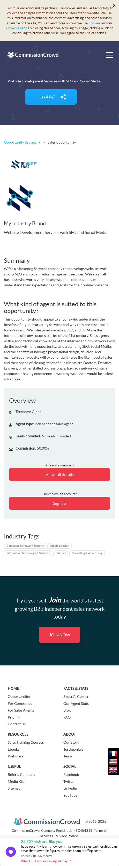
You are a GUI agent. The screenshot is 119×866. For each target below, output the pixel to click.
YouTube (70, 795)
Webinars (15, 756)
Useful (14, 766)
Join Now (59, 635)
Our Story (71, 742)
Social (69, 766)
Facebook (71, 774)
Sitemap (14, 788)
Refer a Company (21, 774)
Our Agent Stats (76, 703)
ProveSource (44, 855)
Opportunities (19, 696)
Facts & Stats (75, 688)
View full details (60, 474)
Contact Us (17, 724)
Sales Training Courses (26, 742)
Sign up (59, 503)
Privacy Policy (16, 28)
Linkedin (70, 788)
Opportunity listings (20, 142)
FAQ (67, 717)
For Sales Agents (21, 710)
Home (13, 688)
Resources (18, 734)
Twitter (69, 781)
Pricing (13, 717)
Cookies (94, 23)
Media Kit (16, 781)
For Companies (20, 703)
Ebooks (13, 749)
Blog (67, 710)
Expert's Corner (76, 696)
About (69, 734)
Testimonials (73, 749)
